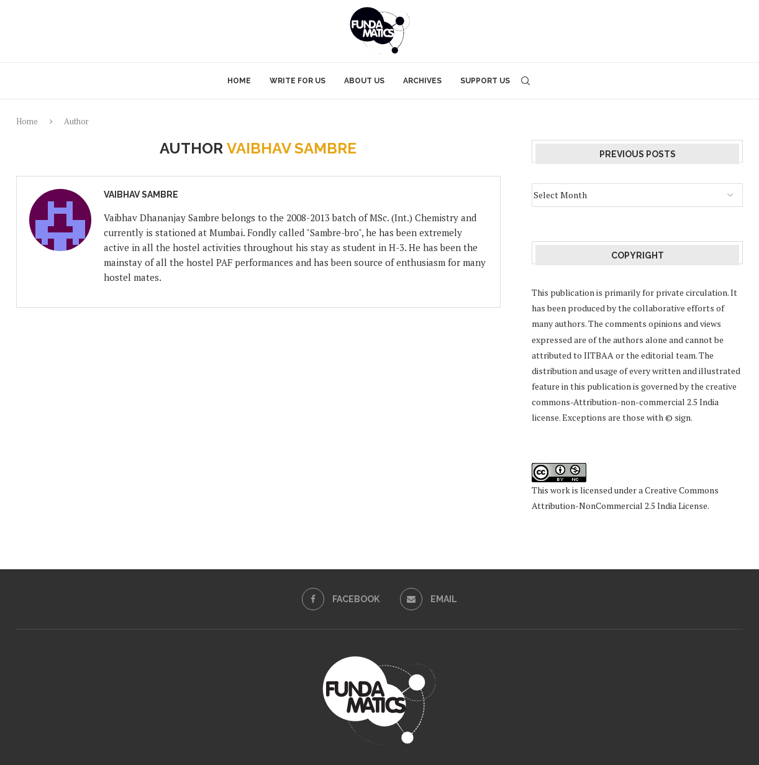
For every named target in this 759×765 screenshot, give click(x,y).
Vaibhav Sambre (141, 194)
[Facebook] (341, 599)
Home (239, 80)
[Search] (525, 81)
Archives (422, 80)
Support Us (485, 80)
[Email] (428, 599)
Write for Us (297, 80)
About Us (364, 80)
